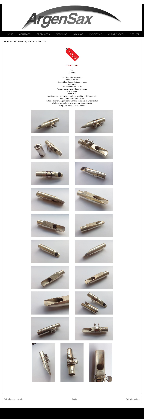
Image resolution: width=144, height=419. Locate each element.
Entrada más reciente (13, 399)
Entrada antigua (133, 399)
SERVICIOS (61, 34)
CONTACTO (25, 34)
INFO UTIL (134, 34)
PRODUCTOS (43, 34)
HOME (10, 34)
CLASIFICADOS (115, 34)
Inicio (74, 399)
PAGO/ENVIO (95, 34)
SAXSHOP (78, 34)
